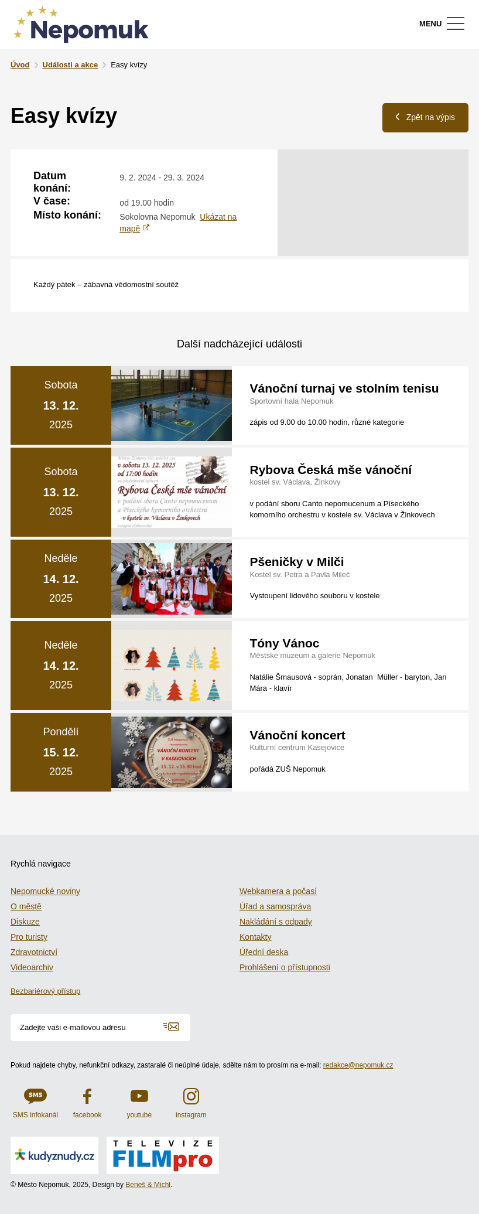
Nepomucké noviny (45, 891)
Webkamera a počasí (278, 891)
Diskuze (25, 921)
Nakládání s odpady (276, 921)
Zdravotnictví (34, 952)
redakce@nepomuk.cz (358, 1065)
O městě (26, 906)
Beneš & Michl (147, 1185)
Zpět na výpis (425, 117)
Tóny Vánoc (284, 643)
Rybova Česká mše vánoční (330, 469)
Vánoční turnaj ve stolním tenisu (344, 388)
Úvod (20, 64)
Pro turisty (29, 937)
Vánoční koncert (297, 735)
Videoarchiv (32, 967)
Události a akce (70, 64)
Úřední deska (264, 952)
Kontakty (255, 937)
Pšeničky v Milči (296, 561)
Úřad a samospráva (275, 906)
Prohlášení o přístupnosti (285, 967)
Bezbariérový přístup (45, 991)
